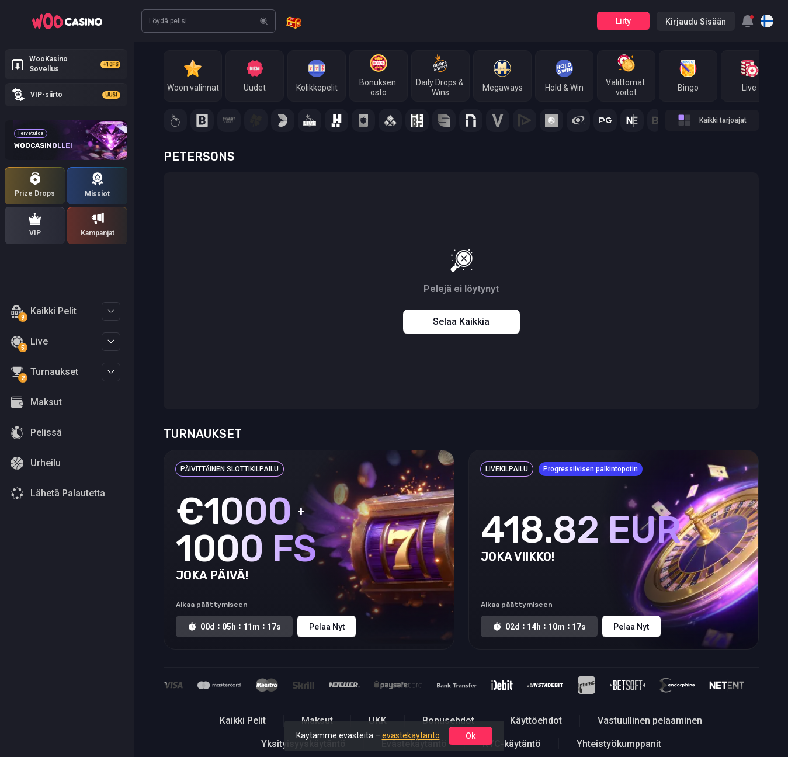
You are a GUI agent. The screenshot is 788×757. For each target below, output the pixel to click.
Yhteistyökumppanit (619, 743)
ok (470, 736)
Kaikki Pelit (44, 313)
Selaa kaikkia (461, 321)
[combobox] (748, 21)
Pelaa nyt (327, 626)
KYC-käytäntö (511, 743)
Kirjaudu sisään (695, 21)
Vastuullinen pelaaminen (650, 720)
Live (29, 343)
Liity (623, 21)
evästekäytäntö (411, 735)
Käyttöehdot (536, 720)
